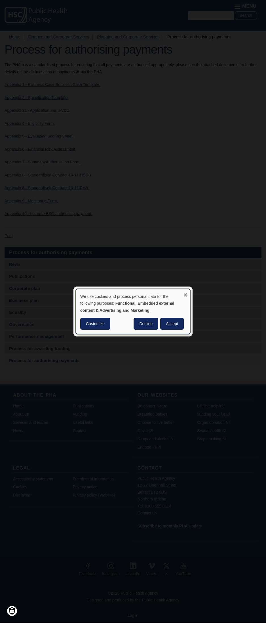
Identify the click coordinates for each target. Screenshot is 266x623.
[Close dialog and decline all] (185, 292)
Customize (95, 323)
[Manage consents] (12, 611)
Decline (146, 323)
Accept (172, 323)
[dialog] (133, 311)
